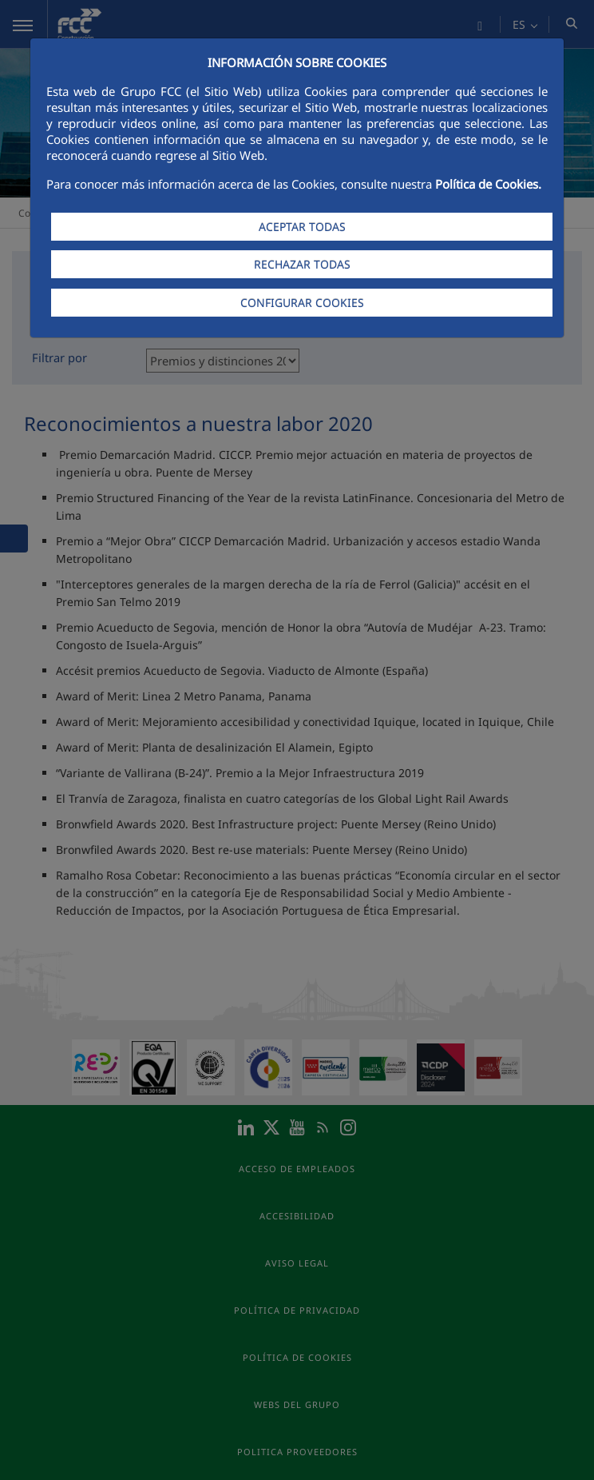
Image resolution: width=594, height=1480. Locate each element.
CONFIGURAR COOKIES (302, 302)
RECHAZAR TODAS (302, 264)
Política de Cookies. (488, 184)
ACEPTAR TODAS (302, 226)
